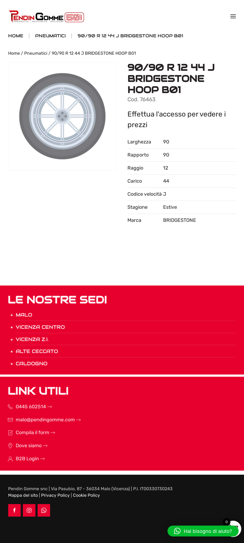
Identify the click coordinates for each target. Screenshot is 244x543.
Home (14, 53)
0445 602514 (23, 407)
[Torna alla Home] (47, 16)
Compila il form (24, 432)
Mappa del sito (23, 495)
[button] (233, 16)
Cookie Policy (86, 495)
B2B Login (19, 459)
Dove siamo (21, 446)
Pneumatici (35, 53)
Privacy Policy (55, 495)
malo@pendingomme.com (37, 420)
